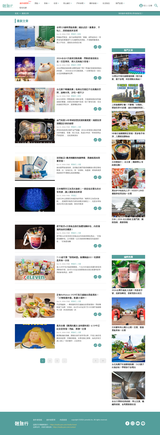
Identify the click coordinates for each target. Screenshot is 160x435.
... (64, 361)
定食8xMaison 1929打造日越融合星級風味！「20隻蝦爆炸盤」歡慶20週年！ (78, 296)
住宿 (56, 3)
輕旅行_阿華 (76, 65)
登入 (145, 5)
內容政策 (63, 420)
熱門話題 (120, 3)
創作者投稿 (37, 420)
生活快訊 (106, 3)
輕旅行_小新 (76, 127)
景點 (37, 3)
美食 (46, 3)
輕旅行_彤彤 (76, 34)
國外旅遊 (93, 3)
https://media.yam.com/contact (64, 427)
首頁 (16, 13)
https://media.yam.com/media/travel (63, 425)
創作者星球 (25, 3)
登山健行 (67, 3)
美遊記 (74, 195)
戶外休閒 (80, 3)
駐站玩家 (23, 8)
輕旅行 (8, 6)
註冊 (150, 5)
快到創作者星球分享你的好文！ (131, 13)
